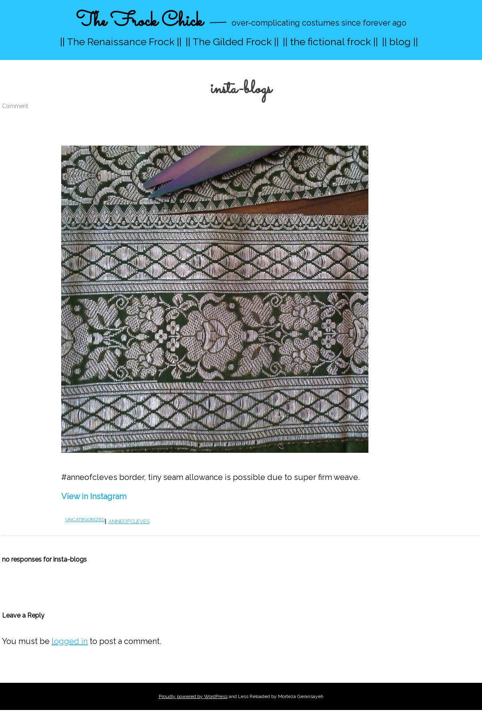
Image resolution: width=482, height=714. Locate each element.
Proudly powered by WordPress (193, 696)
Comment (15, 106)
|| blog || (400, 42)
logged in (70, 641)
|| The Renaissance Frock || (121, 42)
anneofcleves (129, 521)
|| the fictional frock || (330, 42)
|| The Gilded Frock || (232, 42)
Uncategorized (85, 519)
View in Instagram (93, 496)
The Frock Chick (139, 21)
